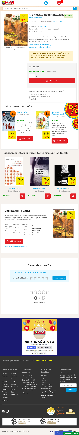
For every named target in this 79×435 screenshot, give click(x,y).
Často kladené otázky (29, 380)
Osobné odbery (27, 376)
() (46, 21)
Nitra (12, 392)
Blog (42, 378)
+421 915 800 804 (44, 361)
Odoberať (71, 389)
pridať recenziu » (57, 21)
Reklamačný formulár (28, 388)
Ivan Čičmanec (35, 17)
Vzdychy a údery (39, 188)
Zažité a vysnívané (65, 188)
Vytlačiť (33, 99)
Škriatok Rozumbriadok (58, 113)
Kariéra (43, 380)
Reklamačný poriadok (29, 386)
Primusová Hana (58, 116)
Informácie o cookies (48, 393)
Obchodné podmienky (29, 384)
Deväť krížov (22, 112)
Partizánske (14, 394)
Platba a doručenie (28, 382)
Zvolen (4, 394)
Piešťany (13, 373)
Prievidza (13, 384)
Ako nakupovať (27, 378)
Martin (13, 389)
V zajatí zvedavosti (14, 188)
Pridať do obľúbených (38, 94)
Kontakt (43, 382)
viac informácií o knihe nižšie (40, 45)
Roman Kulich (23, 114)
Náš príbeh (44, 376)
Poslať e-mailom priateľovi (40, 97)
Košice (13, 381)
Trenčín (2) (14, 386)
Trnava (4, 392)
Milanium (43, 27)
